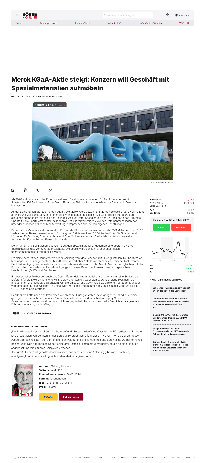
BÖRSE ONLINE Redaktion (39, 313)
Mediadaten (190, 458)
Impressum (176, 458)
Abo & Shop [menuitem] (114, 22)
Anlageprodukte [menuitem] (48, 23)
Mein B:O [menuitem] (184, 22)
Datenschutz (100, 458)
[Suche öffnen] (128, 15)
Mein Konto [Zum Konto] (182, 15)
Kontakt (162, 458)
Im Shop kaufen (71, 397)
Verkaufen (181, 227)
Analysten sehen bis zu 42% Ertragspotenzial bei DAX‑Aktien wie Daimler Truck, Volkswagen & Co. (171, 331)
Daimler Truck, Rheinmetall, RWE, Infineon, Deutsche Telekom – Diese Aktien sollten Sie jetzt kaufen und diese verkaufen (170, 346)
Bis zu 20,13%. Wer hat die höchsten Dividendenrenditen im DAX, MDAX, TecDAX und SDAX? (171, 318)
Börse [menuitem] (19, 23)
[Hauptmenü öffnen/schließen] (17, 15)
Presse (123, 458)
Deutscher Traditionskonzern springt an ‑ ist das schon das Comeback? (171, 289)
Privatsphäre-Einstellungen (143, 458)
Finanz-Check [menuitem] (82, 23)
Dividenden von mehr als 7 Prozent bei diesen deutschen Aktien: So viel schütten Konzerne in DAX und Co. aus (171, 302)
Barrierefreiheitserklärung (80, 458)
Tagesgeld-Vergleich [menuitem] (150, 22)
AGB (113, 458)
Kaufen (161, 227)
